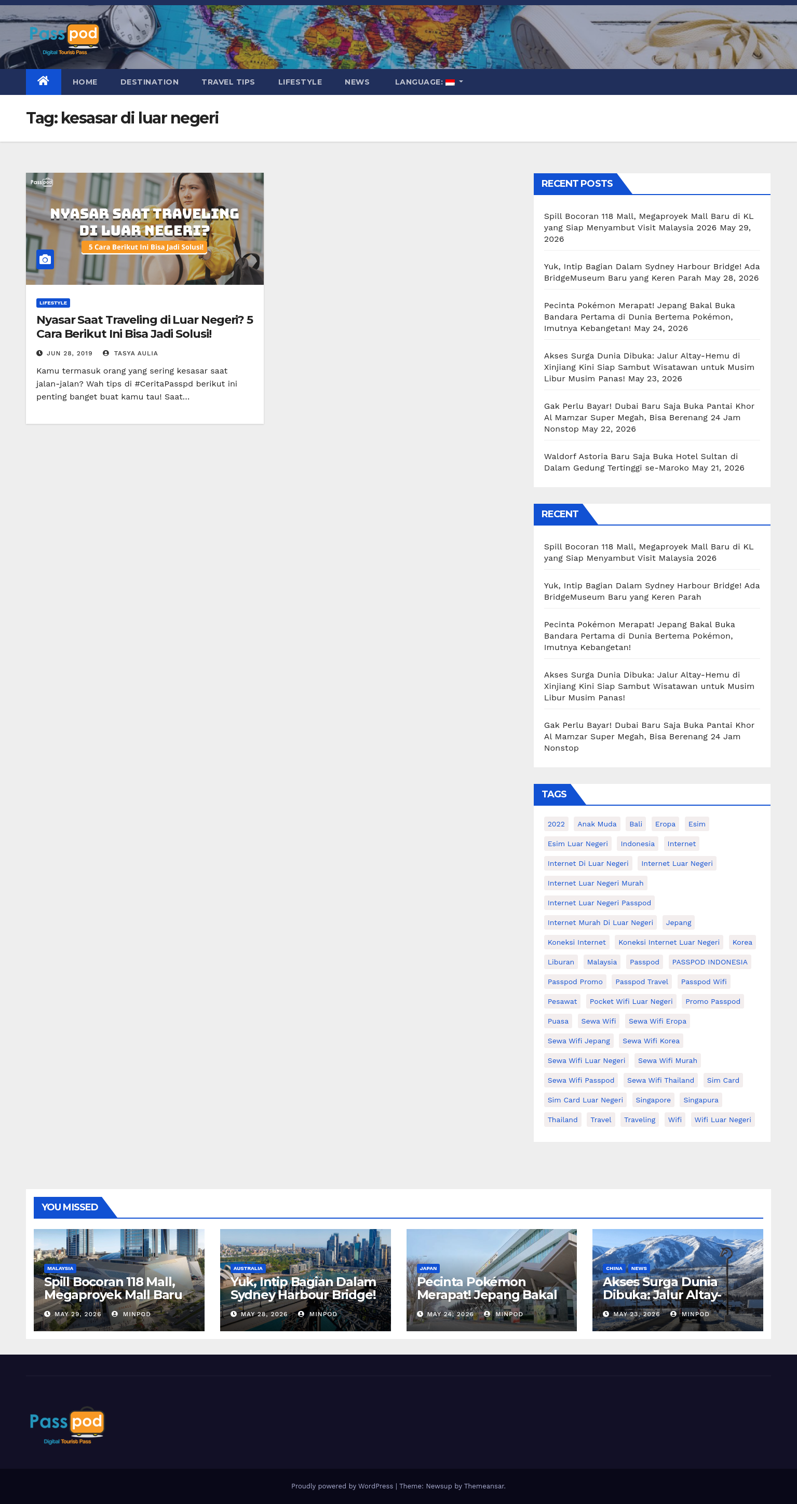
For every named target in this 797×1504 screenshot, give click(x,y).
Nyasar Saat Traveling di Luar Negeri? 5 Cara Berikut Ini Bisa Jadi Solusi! (144, 326)
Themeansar (484, 1486)
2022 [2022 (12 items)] (556, 824)
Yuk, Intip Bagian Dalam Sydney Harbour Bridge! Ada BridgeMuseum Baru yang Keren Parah (303, 1301)
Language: (425, 82)
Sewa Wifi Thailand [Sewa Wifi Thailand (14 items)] (660, 1080)
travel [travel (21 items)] (600, 1119)
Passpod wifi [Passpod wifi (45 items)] (704, 981)
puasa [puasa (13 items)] (558, 1021)
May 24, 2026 (450, 1314)
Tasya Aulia (130, 353)
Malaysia (60, 1268)
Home (85, 82)
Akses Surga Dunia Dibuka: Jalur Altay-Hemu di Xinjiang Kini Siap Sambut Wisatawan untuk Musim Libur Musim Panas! (649, 367)
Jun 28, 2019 (70, 353)
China (614, 1268)
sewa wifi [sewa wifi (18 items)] (599, 1021)
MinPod (131, 1314)
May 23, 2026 (636, 1314)
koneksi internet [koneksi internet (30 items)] (577, 942)
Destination (149, 82)
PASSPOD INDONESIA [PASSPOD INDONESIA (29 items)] (710, 962)
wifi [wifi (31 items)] (675, 1119)
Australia (248, 1268)
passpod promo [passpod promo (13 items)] (575, 981)
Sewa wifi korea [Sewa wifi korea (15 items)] (651, 1041)
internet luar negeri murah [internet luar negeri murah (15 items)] (596, 883)
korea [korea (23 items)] (743, 942)
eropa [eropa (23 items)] (665, 824)
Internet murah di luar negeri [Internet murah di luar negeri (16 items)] (601, 922)
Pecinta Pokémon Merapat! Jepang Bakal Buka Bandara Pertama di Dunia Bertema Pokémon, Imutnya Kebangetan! (639, 316)
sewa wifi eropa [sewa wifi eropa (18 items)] (657, 1021)
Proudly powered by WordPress (343, 1486)
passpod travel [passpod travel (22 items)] (641, 981)
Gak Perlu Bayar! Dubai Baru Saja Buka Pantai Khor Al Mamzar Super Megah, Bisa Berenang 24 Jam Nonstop (649, 417)
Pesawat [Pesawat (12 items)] (562, 1001)
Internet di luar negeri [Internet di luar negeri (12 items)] (588, 863)
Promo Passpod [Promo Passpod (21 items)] (712, 1001)
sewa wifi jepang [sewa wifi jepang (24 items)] (579, 1041)
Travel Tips (228, 82)
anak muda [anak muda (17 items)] (596, 824)
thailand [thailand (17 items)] (563, 1119)
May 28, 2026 (264, 1314)
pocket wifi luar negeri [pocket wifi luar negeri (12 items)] (631, 1001)
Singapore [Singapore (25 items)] (653, 1100)
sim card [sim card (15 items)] (723, 1080)
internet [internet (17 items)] (682, 843)
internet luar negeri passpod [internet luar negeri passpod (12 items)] (600, 903)
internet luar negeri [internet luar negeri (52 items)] (677, 863)
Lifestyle (300, 82)
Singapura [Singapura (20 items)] (701, 1100)
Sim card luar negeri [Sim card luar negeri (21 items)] (585, 1100)
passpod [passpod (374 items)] (644, 962)
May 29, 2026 (78, 1314)
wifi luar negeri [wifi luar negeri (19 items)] (723, 1119)
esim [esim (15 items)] (697, 824)
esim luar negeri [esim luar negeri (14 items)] (578, 843)
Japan (428, 1268)
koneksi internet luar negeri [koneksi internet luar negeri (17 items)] (669, 942)
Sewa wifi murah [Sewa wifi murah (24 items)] (667, 1060)
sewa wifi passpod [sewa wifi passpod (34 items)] (581, 1080)
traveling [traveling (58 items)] (639, 1119)
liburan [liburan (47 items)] (561, 962)
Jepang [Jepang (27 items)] (679, 922)
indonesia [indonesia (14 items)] (637, 843)
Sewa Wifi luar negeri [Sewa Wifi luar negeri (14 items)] (587, 1060)
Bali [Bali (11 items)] (635, 824)
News (357, 82)
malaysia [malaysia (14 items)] (602, 962)
